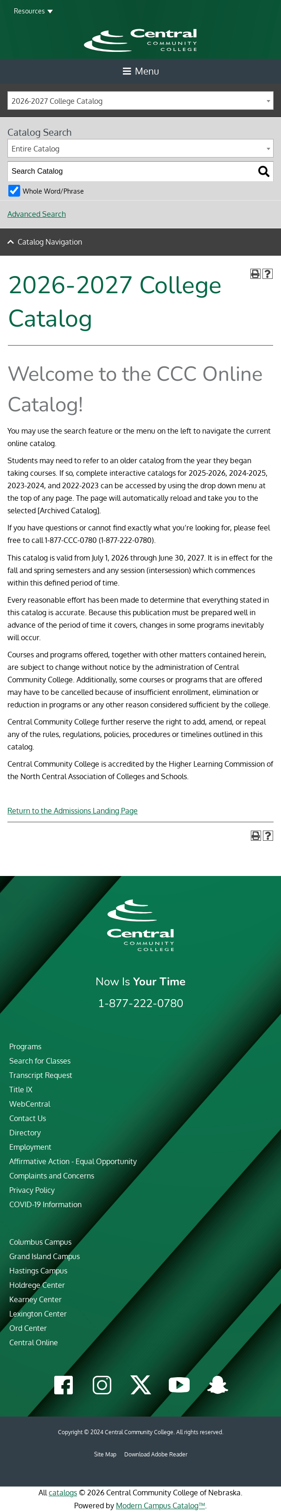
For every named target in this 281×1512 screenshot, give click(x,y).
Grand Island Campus (44, 1256)
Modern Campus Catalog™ (160, 1505)
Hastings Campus (38, 1270)
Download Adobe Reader (155, 1454)
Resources (29, 11)
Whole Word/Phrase (53, 191)
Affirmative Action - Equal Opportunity (73, 1161)
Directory (25, 1132)
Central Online (33, 1342)
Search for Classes (39, 1060)
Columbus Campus (40, 1242)
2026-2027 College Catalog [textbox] (57, 101)
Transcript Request (40, 1075)
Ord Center (28, 1328)
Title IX (20, 1089)
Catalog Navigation (50, 241)
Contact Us (27, 1118)
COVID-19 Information (45, 1204)
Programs (25, 1046)
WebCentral (29, 1104)
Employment (30, 1147)
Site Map (105, 1454)
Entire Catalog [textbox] (35, 148)
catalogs (63, 1492)
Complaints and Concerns (51, 1175)
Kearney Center (35, 1299)
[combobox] (140, 100)
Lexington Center (38, 1313)
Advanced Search (36, 214)
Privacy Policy (32, 1190)
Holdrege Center (37, 1285)
